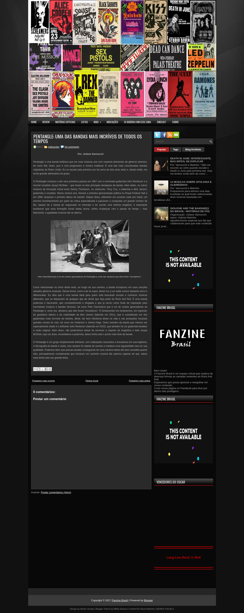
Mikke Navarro (121, 609)
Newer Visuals (87, 609)
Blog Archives (193, 149)
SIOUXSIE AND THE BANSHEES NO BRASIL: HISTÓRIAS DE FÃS (190, 210)
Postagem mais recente (43, 381)
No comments (72, 147)
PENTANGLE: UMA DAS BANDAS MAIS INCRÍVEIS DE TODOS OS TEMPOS (87, 138)
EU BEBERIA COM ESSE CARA (137, 122)
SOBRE (175, 122)
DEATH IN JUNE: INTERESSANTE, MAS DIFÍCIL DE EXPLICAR (191, 160)
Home (34, 122)
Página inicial (92, 381)
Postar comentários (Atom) (56, 492)
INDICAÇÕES (112, 122)
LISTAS (84, 122)
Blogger (148, 600)
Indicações (53, 147)
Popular (161, 149)
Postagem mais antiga (139, 381)
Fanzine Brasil (120, 600)
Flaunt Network (147, 609)
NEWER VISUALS (165, 609)
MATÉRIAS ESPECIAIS (65, 122)
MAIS (99, 121)
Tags (175, 149)
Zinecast (161, 122)
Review (46, 122)
